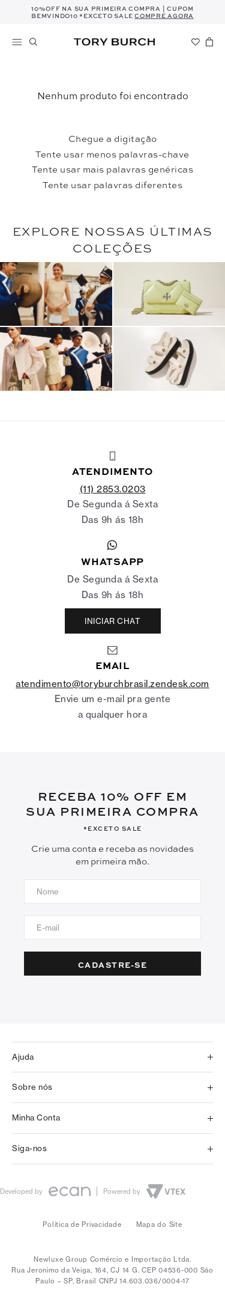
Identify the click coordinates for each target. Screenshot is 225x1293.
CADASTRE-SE (113, 964)
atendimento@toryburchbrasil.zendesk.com (112, 683)
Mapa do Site (159, 1224)
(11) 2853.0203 (113, 489)
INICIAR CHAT (112, 621)
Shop (17, 42)
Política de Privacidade (82, 1224)
